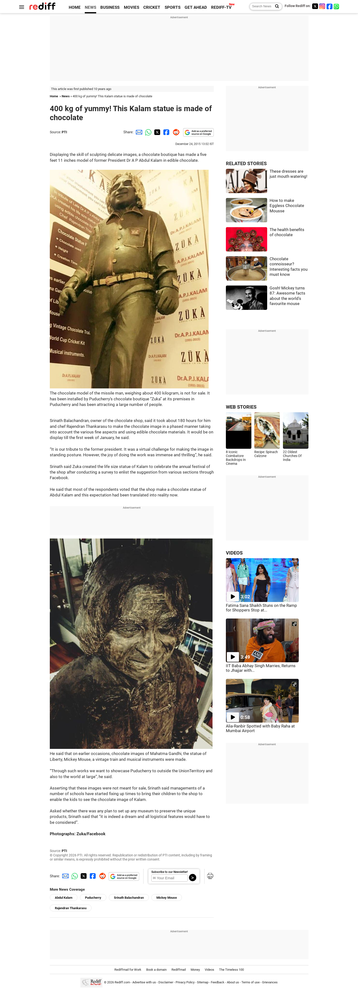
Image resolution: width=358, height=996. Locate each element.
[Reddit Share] (175, 132)
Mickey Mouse (166, 897)
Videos (209, 969)
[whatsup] (337, 6)
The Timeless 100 (231, 969)
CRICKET (151, 7)
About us (233, 982)
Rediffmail (178, 969)
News (66, 96)
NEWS (90, 7)
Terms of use (250, 982)
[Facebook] (329, 6)
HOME (75, 7)
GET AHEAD (196, 7)
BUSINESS (109, 7)
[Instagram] (322, 6)
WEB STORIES (241, 407)
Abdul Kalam (63, 897)
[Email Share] (138, 132)
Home (54, 96)
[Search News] (275, 6)
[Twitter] (315, 6)
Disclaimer (165, 982)
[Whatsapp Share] (147, 132)
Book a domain (156, 969)
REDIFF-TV (221, 7)
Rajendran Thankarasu (70, 908)
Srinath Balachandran (129, 897)
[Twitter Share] (156, 132)
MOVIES (131, 7)
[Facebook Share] (165, 132)
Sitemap (202, 982)
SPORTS (172, 7)
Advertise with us (144, 982)
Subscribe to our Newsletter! (169, 872)
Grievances (270, 982)
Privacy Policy (185, 982)
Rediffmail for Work (127, 969)
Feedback (217, 982)
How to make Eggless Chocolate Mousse (287, 205)
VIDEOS (234, 553)
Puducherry (93, 897)
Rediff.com (122, 982)
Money (195, 969)
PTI (64, 132)
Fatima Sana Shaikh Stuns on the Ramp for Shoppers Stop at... (261, 607)
